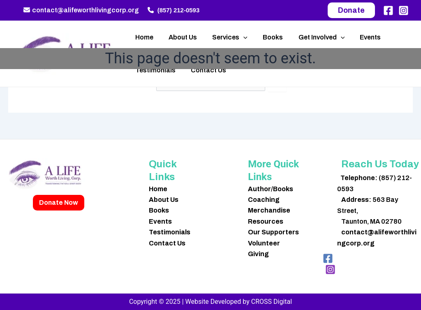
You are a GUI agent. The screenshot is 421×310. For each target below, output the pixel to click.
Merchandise (269, 210)
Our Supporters (273, 232)
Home (143, 37)
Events (358, 37)
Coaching (264, 199)
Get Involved (312, 37)
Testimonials (154, 70)
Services (224, 37)
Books (265, 37)
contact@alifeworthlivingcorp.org (81, 10)
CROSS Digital (271, 301)
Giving (258, 253)
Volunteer (264, 243)
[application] (238, 37)
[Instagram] (403, 10)
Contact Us (205, 70)
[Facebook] (388, 10)
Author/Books (270, 188)
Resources (265, 221)
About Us (179, 37)
